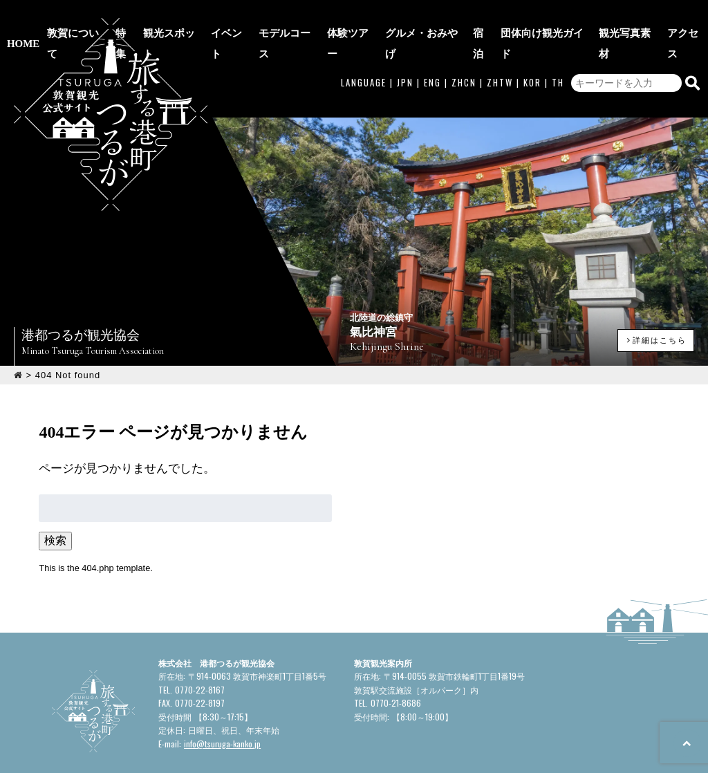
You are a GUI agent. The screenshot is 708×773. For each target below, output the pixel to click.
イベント (242, 16)
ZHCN (463, 43)
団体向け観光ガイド (549, 16)
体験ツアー (360, 16)
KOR (532, 43)
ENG (432, 43)
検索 (55, 485)
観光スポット (185, 16)
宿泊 (488, 16)
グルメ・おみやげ (431, 16)
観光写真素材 (631, 16)
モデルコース (299, 16)
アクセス (687, 16)
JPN (405, 43)
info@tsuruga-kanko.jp (222, 687)
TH (558, 43)
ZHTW (500, 43)
